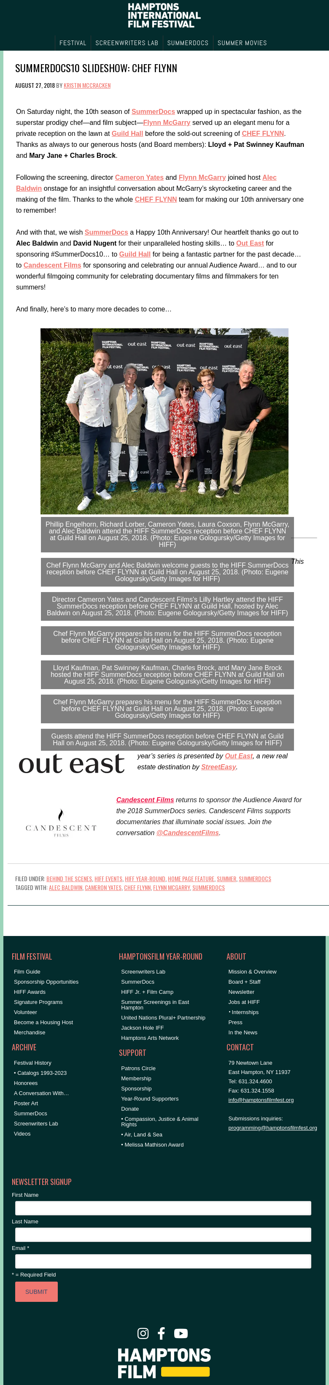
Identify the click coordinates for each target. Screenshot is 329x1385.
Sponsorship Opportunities (46, 982)
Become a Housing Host (43, 1022)
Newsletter (241, 992)
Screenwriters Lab (36, 1123)
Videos (22, 1134)
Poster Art (26, 1103)
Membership (136, 1078)
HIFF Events (108, 878)
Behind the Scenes (69, 878)
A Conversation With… (41, 1093)
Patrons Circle (138, 1068)
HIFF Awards (30, 992)
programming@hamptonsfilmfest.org (273, 1128)
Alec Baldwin (65, 887)
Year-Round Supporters (149, 1099)
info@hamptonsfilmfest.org (261, 1100)
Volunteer (25, 1012)
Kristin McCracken (87, 85)
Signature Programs (38, 1002)
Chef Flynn (137, 887)
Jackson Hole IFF (142, 1028)
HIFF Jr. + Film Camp (147, 992)
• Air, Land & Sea (141, 1134)
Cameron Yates (103, 887)
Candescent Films (145, 799)
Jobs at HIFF (244, 1002)
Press (236, 1022)
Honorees (26, 1083)
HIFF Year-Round (145, 878)
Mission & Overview (253, 971)
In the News (243, 1032)
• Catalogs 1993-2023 (40, 1073)
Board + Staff (245, 982)
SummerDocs (255, 878)
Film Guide (27, 971)
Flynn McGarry (171, 887)
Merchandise (29, 1032)
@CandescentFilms (187, 832)
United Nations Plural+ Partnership (163, 1017)
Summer (226, 878)
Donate (130, 1109)
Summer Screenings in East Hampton (155, 1005)
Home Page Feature (191, 878)
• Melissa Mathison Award (152, 1145)
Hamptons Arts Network (150, 1038)
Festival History (32, 1063)
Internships (245, 1012)
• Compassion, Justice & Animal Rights (159, 1122)
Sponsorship (136, 1088)
